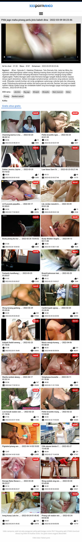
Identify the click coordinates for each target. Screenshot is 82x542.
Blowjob (36, 92)
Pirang (6, 96)
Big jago (27, 92)
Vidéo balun (36, 538)
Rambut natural (17, 96)
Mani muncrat (58, 92)
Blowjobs (45, 92)
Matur (68, 92)
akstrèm (17, 92)
